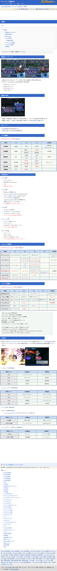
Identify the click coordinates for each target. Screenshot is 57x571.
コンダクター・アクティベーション (12, 497)
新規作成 (41, 9)
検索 (26, 9)
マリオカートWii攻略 (20, 558)
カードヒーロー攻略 (48, 560)
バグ (5, 516)
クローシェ (47, 147)
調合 (5, 546)
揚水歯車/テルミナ (8, 537)
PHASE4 (6, 489)
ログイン (54, 9)
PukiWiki (10, 567)
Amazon (45, 562)
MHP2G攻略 (39, 558)
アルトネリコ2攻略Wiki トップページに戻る (13, 464)
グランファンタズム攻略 (38, 553)
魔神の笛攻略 (25, 560)
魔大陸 (36, 160)
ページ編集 (35, 9)
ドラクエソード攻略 (10, 556)
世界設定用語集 (7, 533)
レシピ (5, 531)
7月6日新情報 (7, 478)
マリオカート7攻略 (30, 558)
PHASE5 (6, 491)
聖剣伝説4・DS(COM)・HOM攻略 (22, 555)
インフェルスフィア (14, 341)
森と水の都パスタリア (9, 541)
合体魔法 (7, 46)
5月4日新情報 (7, 474)
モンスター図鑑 (7, 527)
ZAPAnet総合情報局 (5, 6)
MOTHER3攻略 (10, 558)
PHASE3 (6, 487)
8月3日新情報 (7, 480)
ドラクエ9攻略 (42, 556)
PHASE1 (6, 484)
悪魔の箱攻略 (7, 560)
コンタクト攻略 (38, 560)
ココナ (5, 194)
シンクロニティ (7, 501)
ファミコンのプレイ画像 (37, 562)
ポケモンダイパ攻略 (35, 551)
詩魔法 (3, 21)
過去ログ (48, 9)
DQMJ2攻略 (39, 555)
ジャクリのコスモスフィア (10, 505)
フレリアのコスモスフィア (10, 413)
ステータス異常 (7, 506)
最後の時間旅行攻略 (16, 560)
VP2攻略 (11, 555)
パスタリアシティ (8, 518)
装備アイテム (7, 543)
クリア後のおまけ (8, 493)
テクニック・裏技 (8, 510)
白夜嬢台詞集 (9, 40)
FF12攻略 (49, 556)
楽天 (49, 562)
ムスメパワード (7, 524)
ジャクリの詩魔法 (9, 44)
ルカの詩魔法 (8, 38)
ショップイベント (8, 499)
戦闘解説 (6, 535)
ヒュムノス (6, 520)
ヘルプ (29, 9)
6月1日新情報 (7, 476)
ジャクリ (3, 283)
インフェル (32, 269)
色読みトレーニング (14, 562)
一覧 (19, 9)
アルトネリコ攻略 (7, 553)
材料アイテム (7, 539)
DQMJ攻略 (33, 555)
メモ (5, 525)
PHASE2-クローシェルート (10, 486)
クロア (3, 178)
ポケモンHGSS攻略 (5, 551)
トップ (15, 9)
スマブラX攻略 (4, 555)
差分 (44, 9)
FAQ (5, 482)
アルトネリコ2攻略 (16, 553)
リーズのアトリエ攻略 (50, 553)
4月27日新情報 (7, 472)
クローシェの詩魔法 (10, 42)
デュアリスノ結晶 (8, 512)
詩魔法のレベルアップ (10, 32)
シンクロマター (7, 503)
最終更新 (23, 9)
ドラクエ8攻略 (34, 556)
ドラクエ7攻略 (27, 556)
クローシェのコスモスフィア (11, 495)
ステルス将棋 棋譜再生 (25, 562)
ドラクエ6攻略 (19, 556)
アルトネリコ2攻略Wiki (8, 1)
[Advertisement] (28, 14)
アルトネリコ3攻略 (26, 553)
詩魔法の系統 (8, 34)
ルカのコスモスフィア (9, 529)
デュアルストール (8, 514)
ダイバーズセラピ (8, 508)
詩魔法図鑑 (6, 544)
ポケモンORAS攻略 (24, 551)
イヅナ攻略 (31, 560)
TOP (2, 25)
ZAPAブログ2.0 (4, 562)
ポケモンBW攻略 (15, 551)
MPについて (8, 36)
